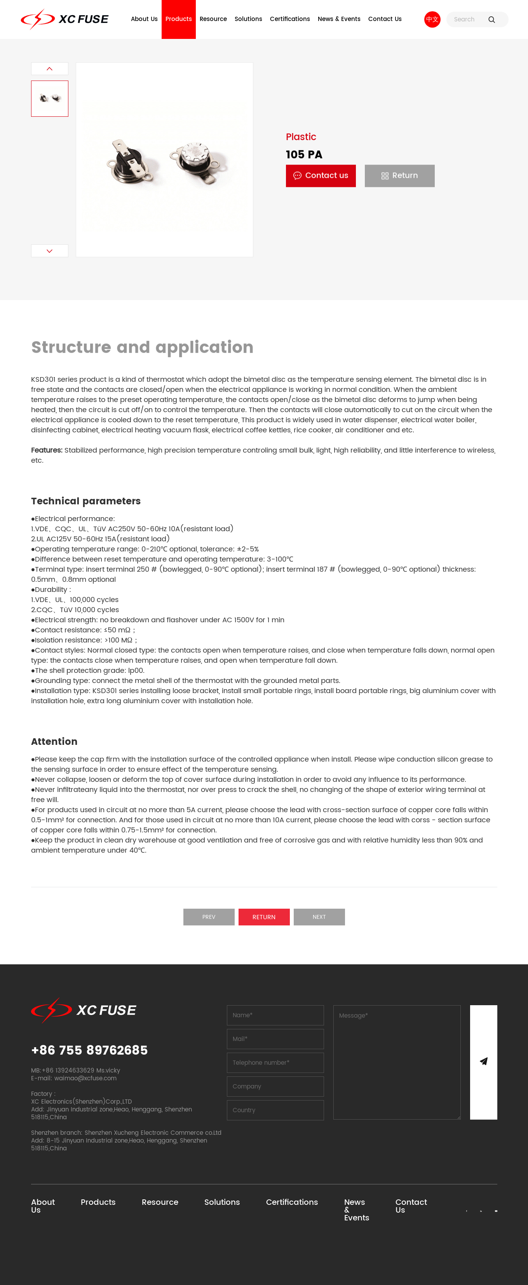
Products (179, 19)
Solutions (248, 19)
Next (319, 917)
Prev (209, 917)
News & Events (339, 19)
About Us (144, 19)
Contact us (321, 176)
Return (400, 176)
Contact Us (385, 19)
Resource (213, 19)
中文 (432, 19)
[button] (49, 68)
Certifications (290, 19)
